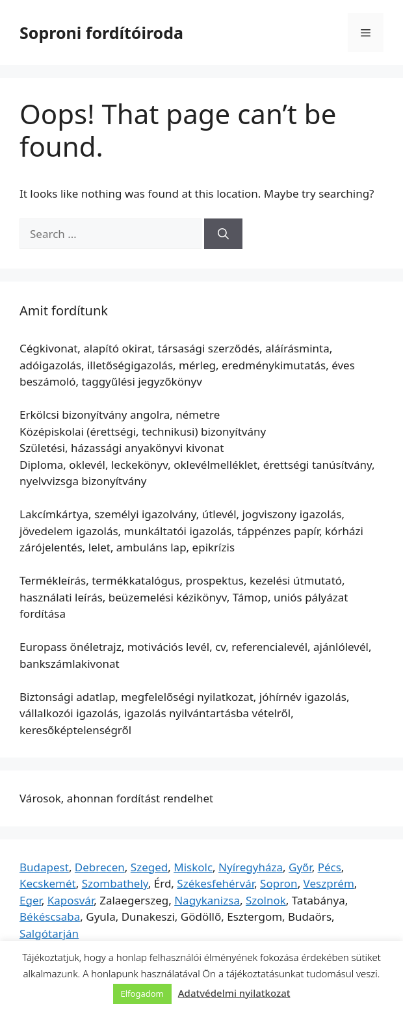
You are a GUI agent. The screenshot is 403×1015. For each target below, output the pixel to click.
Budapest (44, 867)
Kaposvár (70, 900)
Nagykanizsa (207, 900)
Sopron (279, 883)
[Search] (223, 234)
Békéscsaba (50, 916)
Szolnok (266, 900)
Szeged (149, 867)
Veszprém (329, 883)
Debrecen (100, 867)
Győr (300, 867)
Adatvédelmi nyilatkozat (234, 992)
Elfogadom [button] (142, 993)
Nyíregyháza (250, 867)
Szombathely (115, 883)
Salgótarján (49, 933)
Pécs (329, 867)
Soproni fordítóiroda (101, 32)
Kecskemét (48, 883)
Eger (31, 900)
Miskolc (193, 867)
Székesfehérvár (215, 883)
